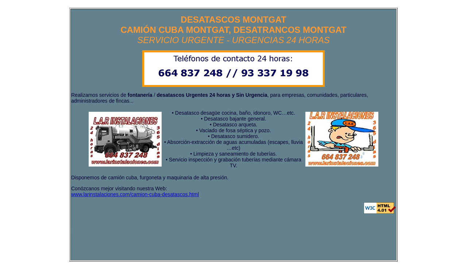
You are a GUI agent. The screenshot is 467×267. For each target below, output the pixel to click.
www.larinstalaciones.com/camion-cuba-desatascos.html (135, 194)
